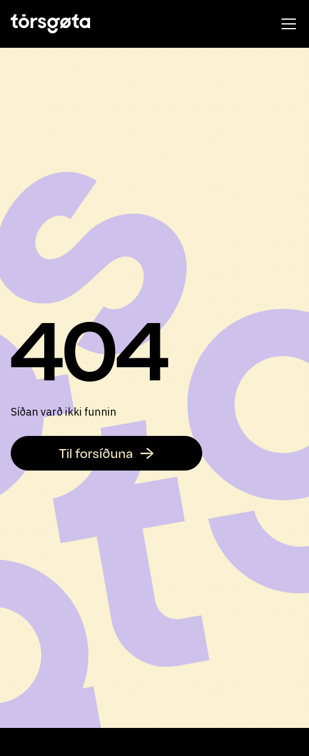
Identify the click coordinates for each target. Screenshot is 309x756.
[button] (286, 24)
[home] (50, 23)
